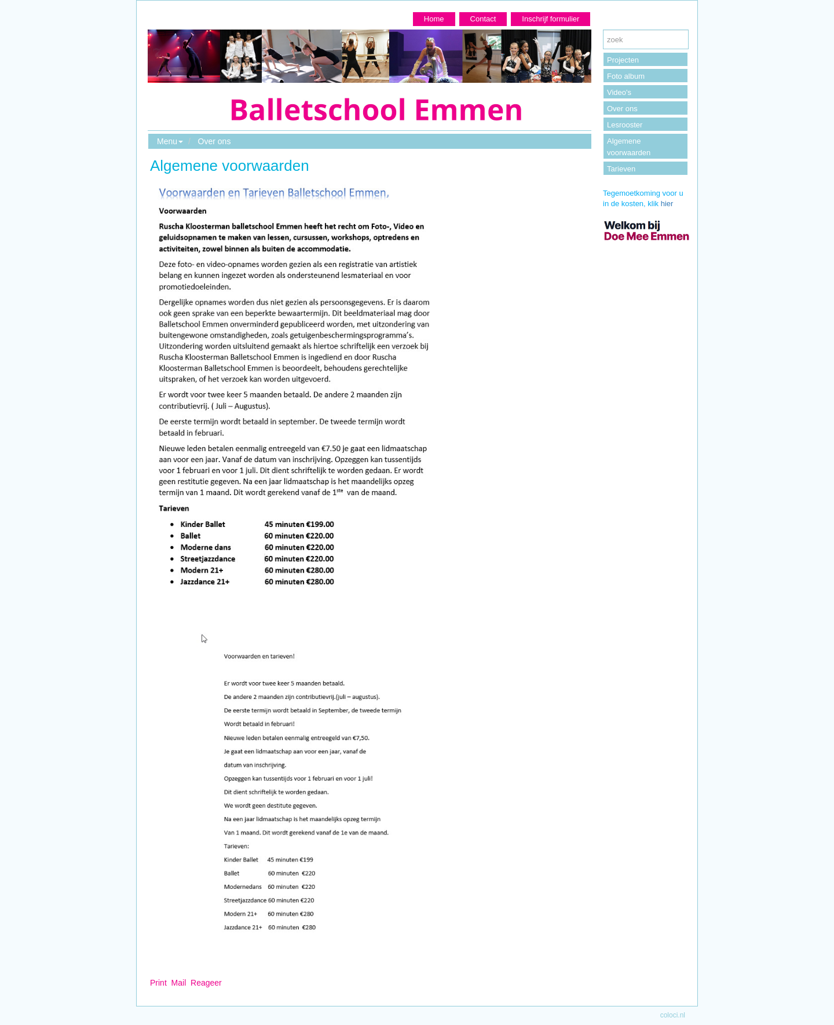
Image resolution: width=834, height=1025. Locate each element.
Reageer (206, 982)
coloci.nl (672, 1015)
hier (667, 203)
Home (434, 18)
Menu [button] (170, 141)
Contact (483, 18)
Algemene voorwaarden (628, 147)
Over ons (214, 141)
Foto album (626, 76)
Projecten (623, 60)
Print (158, 982)
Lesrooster (624, 124)
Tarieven (621, 168)
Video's (619, 92)
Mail (178, 982)
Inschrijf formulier (550, 18)
